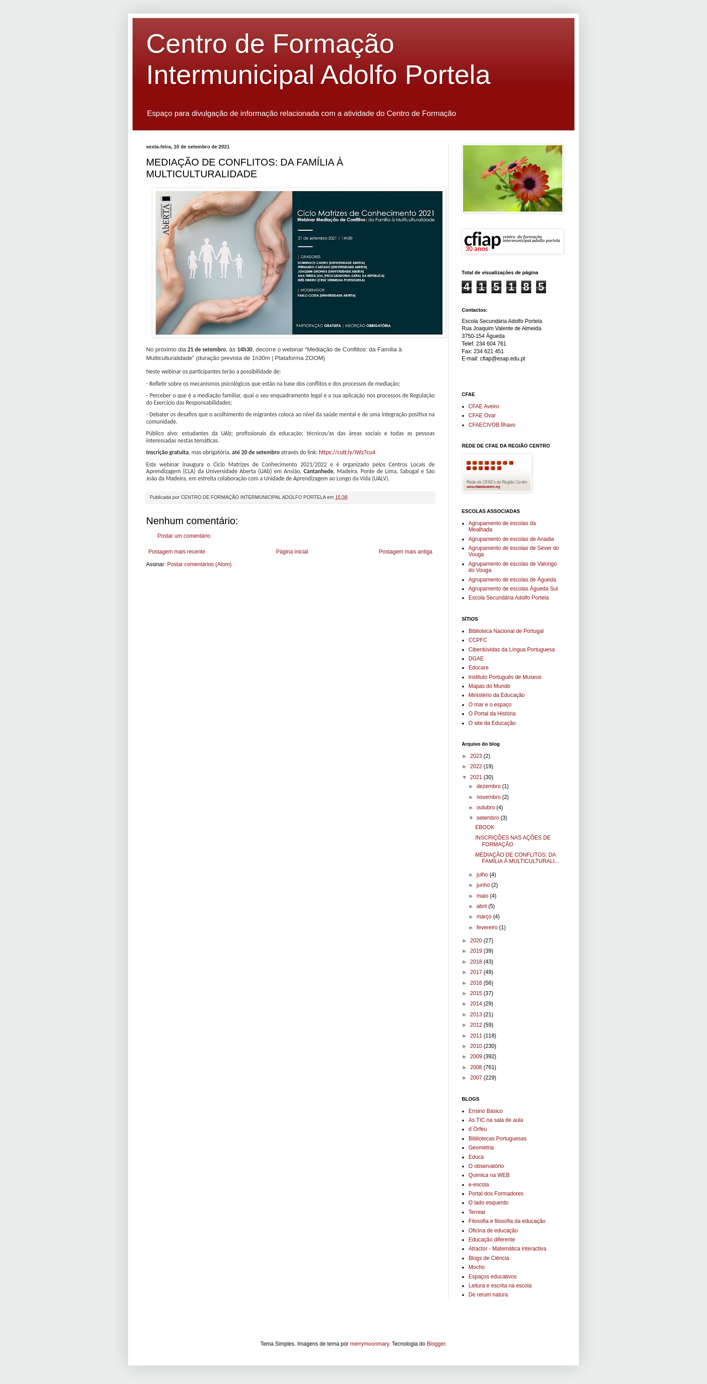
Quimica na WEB (489, 1175)
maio (483, 896)
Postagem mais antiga (405, 552)
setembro (488, 818)
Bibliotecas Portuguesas (497, 1138)
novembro (489, 797)
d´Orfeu (477, 1129)
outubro (486, 807)
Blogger (436, 1344)
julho (483, 875)
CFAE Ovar (482, 415)
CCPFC (477, 640)
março (485, 916)
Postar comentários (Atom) (199, 564)
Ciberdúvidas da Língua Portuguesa (511, 649)
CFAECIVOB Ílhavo (491, 425)
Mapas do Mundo (489, 686)
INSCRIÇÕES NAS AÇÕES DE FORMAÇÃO (513, 841)
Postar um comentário (183, 536)
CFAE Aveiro (483, 406)
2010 (477, 1046)
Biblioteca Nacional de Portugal (506, 631)
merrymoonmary (369, 1344)
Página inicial (292, 552)
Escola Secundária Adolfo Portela (508, 598)
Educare (478, 667)
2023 (477, 756)
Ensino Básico (485, 1111)
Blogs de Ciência (488, 1258)
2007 (477, 1078)
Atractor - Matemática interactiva (507, 1249)
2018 (477, 962)
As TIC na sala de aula (495, 1120)
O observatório (486, 1166)
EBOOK (485, 827)
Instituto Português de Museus (505, 677)
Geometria (481, 1147)
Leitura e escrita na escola (500, 1286)
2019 (477, 951)
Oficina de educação (493, 1230)
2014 (477, 1004)
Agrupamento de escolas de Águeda (512, 580)
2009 (477, 1056)
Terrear (477, 1212)
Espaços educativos (492, 1276)
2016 (477, 983)
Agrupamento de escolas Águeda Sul (513, 589)
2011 (477, 1036)
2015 (477, 993)
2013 (477, 1014)
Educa (476, 1157)
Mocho (476, 1267)
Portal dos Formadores (495, 1193)
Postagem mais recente (176, 552)
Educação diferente (491, 1239)
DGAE (476, 658)
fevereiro (488, 927)
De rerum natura (488, 1295)
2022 (477, 766)
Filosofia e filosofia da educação (507, 1221)
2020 (477, 940)
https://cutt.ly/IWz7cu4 (347, 452)
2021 (477, 777)
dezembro (489, 786)
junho (484, 885)
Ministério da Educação (496, 695)
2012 (477, 1025)
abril (482, 906)
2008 (477, 1067)
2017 (477, 972)
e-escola (478, 1184)
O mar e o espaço (489, 704)
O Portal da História (492, 713)
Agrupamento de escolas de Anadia (511, 539)
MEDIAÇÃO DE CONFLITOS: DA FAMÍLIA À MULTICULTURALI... (517, 858)
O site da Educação (492, 723)
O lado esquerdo (488, 1202)
